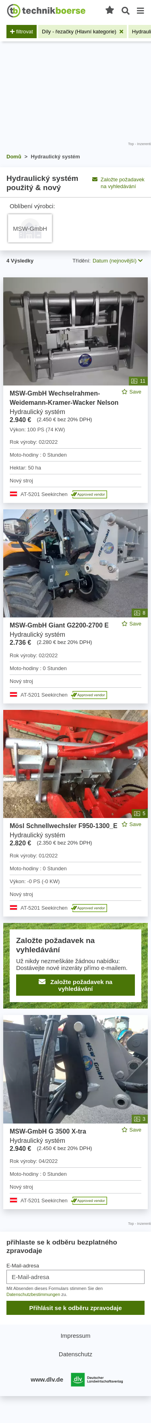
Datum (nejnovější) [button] (118, 261)
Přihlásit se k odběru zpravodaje (75, 1307)
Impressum (75, 1335)
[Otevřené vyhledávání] (125, 11)
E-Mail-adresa (22, 1266)
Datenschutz (75, 1354)
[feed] (75, 743)
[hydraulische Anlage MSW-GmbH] (30, 228)
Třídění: (81, 261)
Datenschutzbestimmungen (33, 1294)
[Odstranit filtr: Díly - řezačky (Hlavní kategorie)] (82, 31)
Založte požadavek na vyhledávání (118, 182)
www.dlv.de (47, 1379)
